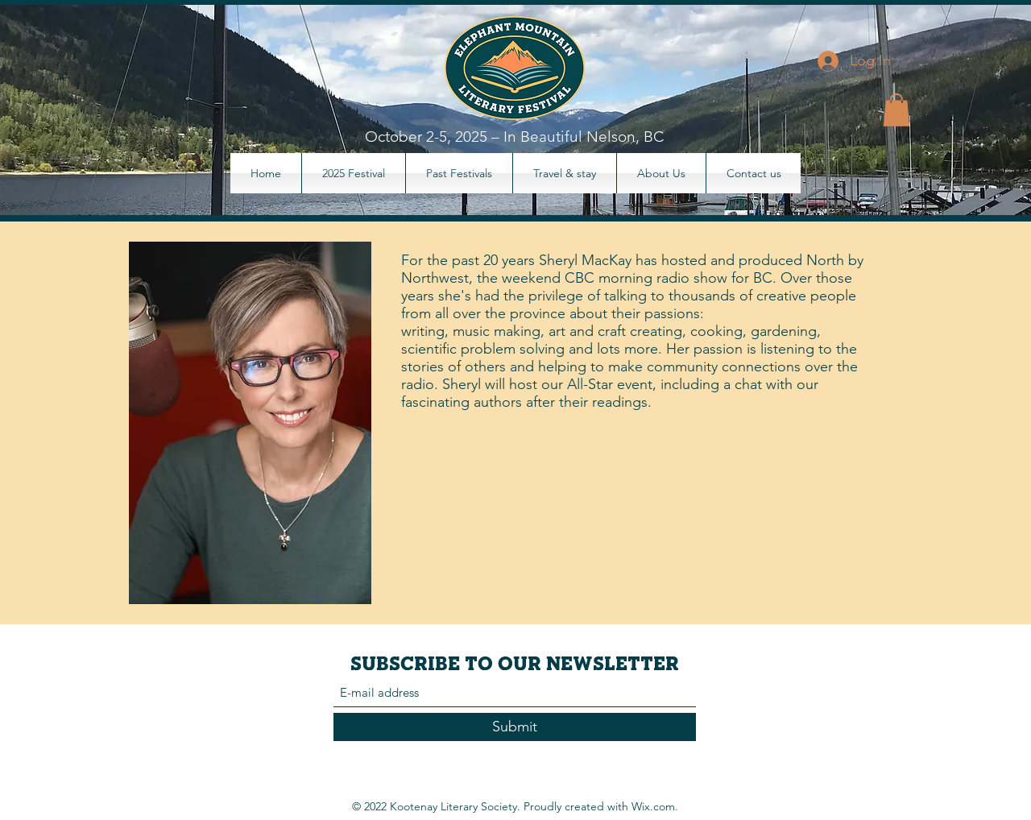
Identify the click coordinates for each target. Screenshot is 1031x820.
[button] (896, 109)
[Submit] (514, 727)
